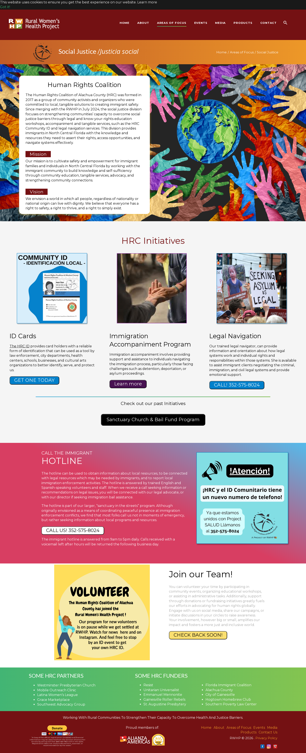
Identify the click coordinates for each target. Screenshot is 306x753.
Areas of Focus (242, 52)
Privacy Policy (266, 738)
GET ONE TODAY (34, 380)
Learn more (128, 384)
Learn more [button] (147, 2)
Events (259, 728)
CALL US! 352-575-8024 (72, 530)
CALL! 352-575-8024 (237, 385)
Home (221, 52)
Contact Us (268, 732)
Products (248, 732)
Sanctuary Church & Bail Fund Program (153, 419)
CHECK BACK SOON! (198, 635)
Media (272, 728)
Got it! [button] (5, 7)
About (219, 728)
